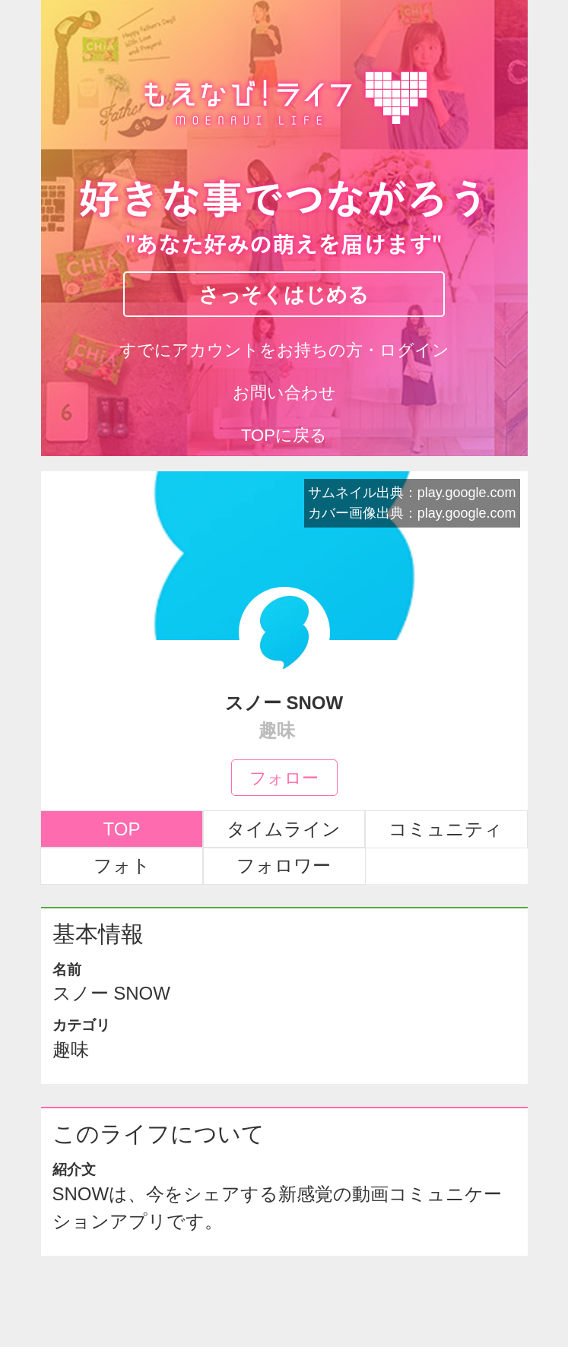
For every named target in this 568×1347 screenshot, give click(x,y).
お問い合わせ (284, 392)
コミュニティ (446, 829)
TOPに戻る (284, 435)
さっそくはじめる (283, 294)
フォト (122, 865)
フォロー (284, 776)
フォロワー (283, 865)
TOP (122, 829)
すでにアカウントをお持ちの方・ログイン (284, 350)
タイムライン (284, 829)
